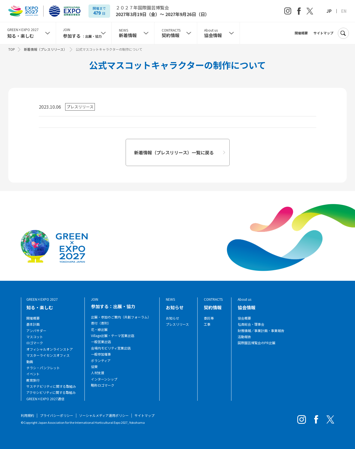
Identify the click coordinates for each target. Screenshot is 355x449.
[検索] (343, 33)
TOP (11, 49)
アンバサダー (36, 331)
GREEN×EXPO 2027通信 (45, 399)
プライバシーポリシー (56, 415)
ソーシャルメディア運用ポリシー (104, 415)
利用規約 (27, 415)
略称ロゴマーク (102, 385)
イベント (33, 374)
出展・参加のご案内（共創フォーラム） (121, 317)
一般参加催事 (101, 354)
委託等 (209, 318)
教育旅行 (33, 380)
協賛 (94, 367)
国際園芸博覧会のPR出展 (256, 343)
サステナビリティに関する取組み (51, 386)
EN (344, 11)
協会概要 (244, 318)
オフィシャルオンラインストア (49, 349)
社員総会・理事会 (251, 324)
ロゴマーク (34, 343)
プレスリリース (177, 324)
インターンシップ (104, 379)
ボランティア (101, 361)
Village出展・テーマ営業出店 (112, 336)
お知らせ (172, 318)
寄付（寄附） (101, 323)
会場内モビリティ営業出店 (111, 348)
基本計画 (33, 324)
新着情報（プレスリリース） (45, 49)
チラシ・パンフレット (43, 368)
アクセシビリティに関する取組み (51, 392)
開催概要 (301, 33)
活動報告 (244, 337)
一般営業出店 (101, 342)
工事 (207, 324)
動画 (29, 362)
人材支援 (97, 373)
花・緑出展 (99, 329)
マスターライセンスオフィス (48, 355)
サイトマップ (323, 33)
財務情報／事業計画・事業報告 (261, 331)
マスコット (34, 337)
